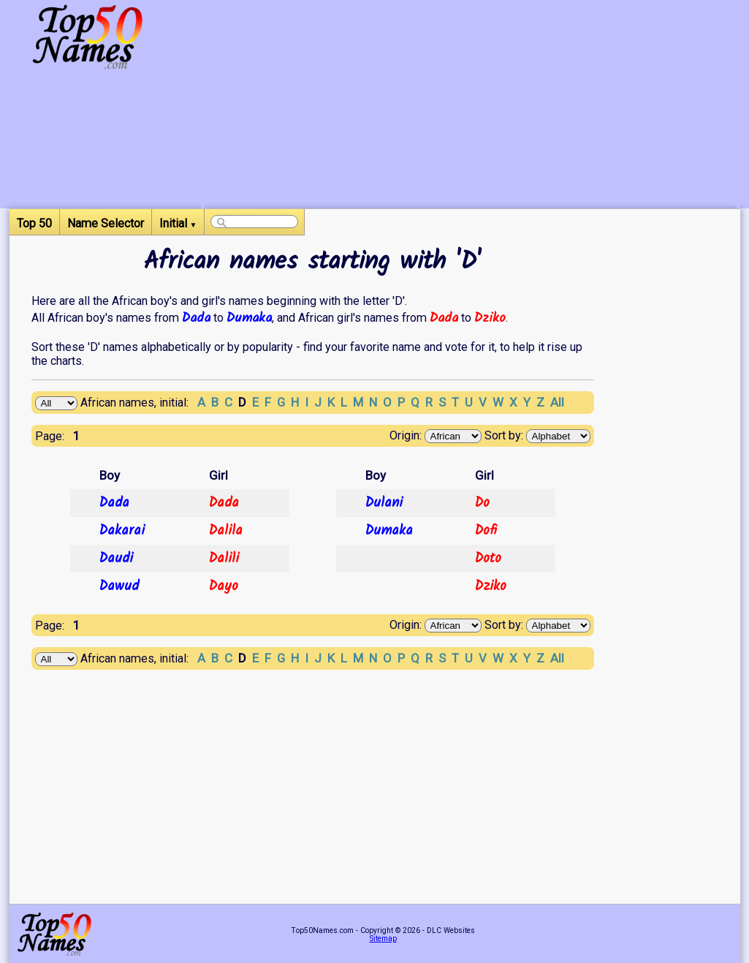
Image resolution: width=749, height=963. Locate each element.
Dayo (223, 586)
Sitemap (383, 938)
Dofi (486, 531)
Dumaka (249, 318)
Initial (178, 223)
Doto (488, 559)
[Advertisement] (471, 106)
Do (482, 503)
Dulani (384, 503)
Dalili (224, 559)
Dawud (119, 586)
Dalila (226, 531)
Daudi (116, 559)
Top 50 (34, 223)
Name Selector (105, 223)
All (557, 402)
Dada (196, 318)
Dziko (490, 318)
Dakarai (122, 531)
